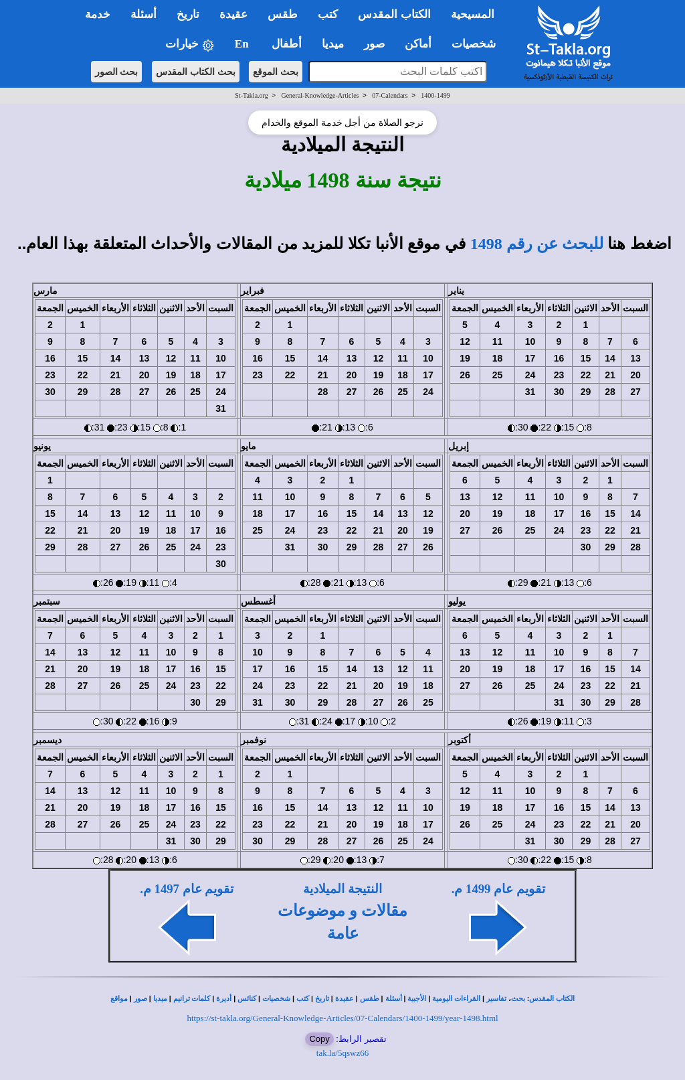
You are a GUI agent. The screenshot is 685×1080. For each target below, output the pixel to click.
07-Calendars (389, 95)
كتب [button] (328, 14)
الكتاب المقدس (552, 998)
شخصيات (276, 998)
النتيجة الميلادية (342, 889)
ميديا (160, 998)
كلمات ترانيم (192, 998)
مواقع (119, 998)
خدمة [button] (97, 14)
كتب (302, 998)
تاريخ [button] (188, 14)
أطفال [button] (287, 43)
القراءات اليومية (456, 998)
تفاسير (496, 998)
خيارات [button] (190, 44)
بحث (518, 998)
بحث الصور (116, 71)
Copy (319, 1039)
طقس (369, 998)
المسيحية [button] (472, 14)
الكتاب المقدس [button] (394, 14)
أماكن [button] (418, 43)
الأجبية (416, 998)
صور (140, 998)
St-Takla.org (251, 95)
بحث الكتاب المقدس (195, 71)
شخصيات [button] (478, 43)
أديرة (223, 998)
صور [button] (374, 43)
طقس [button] (283, 14)
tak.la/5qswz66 (342, 1053)
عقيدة (344, 998)
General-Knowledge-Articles (320, 95)
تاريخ (322, 998)
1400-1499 (435, 95)
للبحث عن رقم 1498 (536, 243)
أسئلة (393, 998)
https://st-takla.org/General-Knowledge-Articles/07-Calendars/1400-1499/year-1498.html (342, 1018)
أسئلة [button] (143, 14)
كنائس (246, 998)
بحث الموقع (275, 71)
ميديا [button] (333, 43)
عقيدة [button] (233, 14)
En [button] (243, 43)
